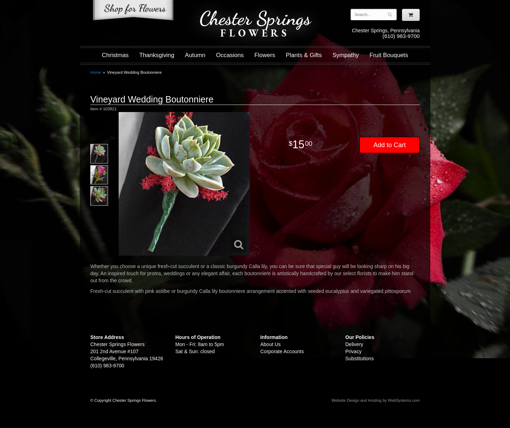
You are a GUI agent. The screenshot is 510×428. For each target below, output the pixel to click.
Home (95, 72)
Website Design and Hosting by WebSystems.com (376, 400)
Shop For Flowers (133, 11)
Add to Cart (389, 145)
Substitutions (359, 358)
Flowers (264, 55)
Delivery (354, 344)
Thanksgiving (156, 55)
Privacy (353, 351)
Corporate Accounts (282, 351)
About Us (270, 344)
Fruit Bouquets (388, 55)
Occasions (230, 55)
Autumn (195, 55)
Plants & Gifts (304, 55)
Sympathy (346, 55)
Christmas (115, 55)
